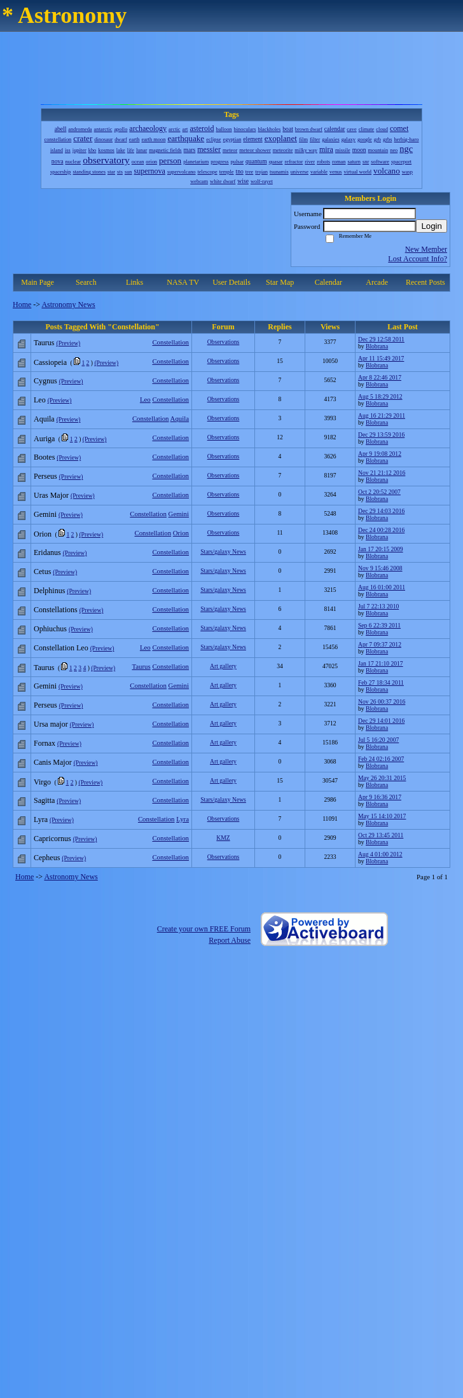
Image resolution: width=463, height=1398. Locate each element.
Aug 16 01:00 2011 (381, 587)
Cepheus (47, 857)
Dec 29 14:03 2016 (381, 510)
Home (22, 304)
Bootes (44, 457)
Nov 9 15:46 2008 (380, 568)
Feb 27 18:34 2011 (381, 682)
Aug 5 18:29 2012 (380, 396)
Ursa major (51, 724)
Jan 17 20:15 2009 (380, 548)
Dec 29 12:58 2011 (381, 339)
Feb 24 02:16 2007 (381, 758)
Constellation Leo (61, 647)
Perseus (45, 476)
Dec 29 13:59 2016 (381, 434)
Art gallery (223, 665)
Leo (145, 399)
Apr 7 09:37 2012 (379, 644)
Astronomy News (68, 304)
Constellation (170, 342)
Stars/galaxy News (223, 551)
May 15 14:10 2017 (382, 815)
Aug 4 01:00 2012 (380, 854)
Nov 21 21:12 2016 (381, 472)
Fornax (44, 743)
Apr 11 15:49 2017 (381, 358)
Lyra (182, 819)
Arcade (377, 282)
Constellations (56, 609)
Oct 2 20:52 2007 (379, 491)
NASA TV (183, 282)
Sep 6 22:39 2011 (379, 625)
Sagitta (44, 800)
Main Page (37, 282)
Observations (223, 341)
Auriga (44, 438)
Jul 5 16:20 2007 (378, 739)
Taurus (44, 342)
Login (431, 226)
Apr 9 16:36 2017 (379, 796)
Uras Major (51, 495)
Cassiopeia (50, 362)
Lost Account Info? (417, 258)
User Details (231, 282)
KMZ (223, 837)
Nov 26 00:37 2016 (381, 701)
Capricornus (52, 838)
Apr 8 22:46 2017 (379, 377)
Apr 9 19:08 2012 (379, 453)
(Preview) (68, 342)
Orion (181, 533)
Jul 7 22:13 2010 (378, 606)
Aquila (179, 418)
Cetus (42, 571)
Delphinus (49, 590)
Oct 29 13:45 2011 (380, 835)
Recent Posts (425, 282)
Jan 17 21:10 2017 (380, 663)
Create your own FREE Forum (204, 928)
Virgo (42, 782)
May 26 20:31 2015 (382, 777)
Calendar (328, 282)
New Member (426, 249)
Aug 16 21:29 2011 (381, 415)
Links (134, 282)
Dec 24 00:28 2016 (381, 529)
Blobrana (377, 346)
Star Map (280, 282)
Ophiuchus (50, 628)
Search (86, 282)
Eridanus (47, 552)
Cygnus (45, 380)
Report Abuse (230, 940)
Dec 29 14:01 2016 (381, 720)
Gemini (179, 513)
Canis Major (53, 762)
